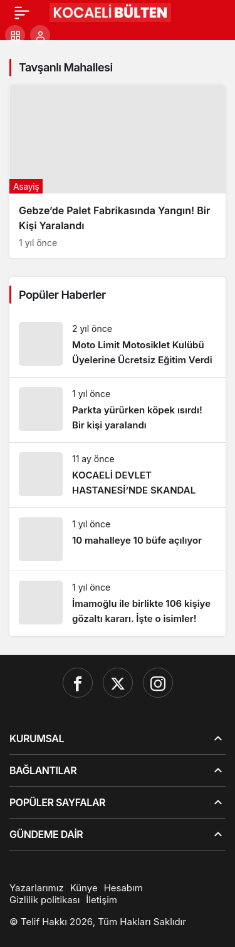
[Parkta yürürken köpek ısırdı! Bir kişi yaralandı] (117, 410)
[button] (15, 35)
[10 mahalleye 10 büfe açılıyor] (117, 539)
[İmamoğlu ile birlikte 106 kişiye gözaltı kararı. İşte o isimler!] (117, 603)
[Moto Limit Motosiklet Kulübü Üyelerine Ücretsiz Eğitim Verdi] (117, 345)
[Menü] (21, 12)
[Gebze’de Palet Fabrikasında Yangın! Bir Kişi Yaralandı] (117, 171)
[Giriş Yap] (40, 35)
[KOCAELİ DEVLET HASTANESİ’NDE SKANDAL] (117, 475)
